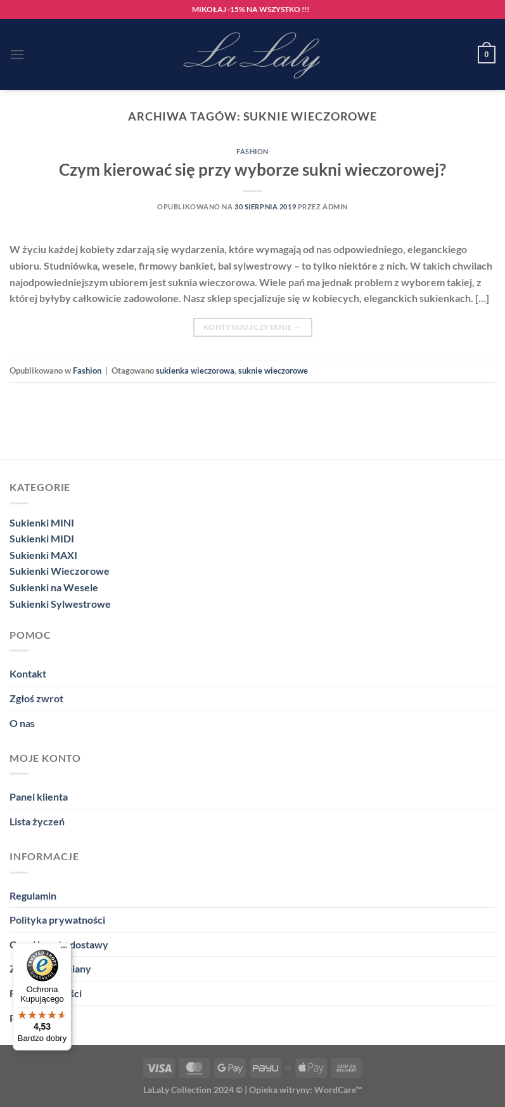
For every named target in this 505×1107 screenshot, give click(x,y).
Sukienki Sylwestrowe (60, 604)
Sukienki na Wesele (54, 587)
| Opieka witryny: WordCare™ (303, 1089)
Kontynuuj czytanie (252, 327)
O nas (22, 723)
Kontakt (28, 673)
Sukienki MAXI (43, 555)
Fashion (252, 151)
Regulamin (33, 895)
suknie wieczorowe (273, 370)
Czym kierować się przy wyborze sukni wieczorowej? (252, 169)
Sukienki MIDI (42, 538)
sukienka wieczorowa (195, 370)
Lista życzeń (37, 821)
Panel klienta (39, 796)
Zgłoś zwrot (36, 698)
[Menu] (17, 54)
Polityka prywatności (57, 920)
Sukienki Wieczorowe (60, 571)
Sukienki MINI (42, 522)
